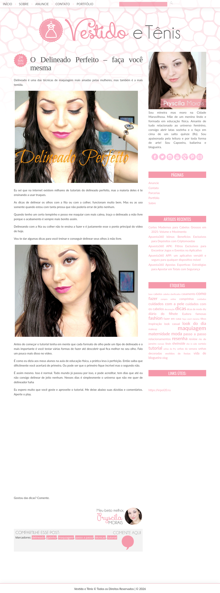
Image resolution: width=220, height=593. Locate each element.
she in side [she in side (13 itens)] (191, 344)
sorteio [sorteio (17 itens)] (202, 343)
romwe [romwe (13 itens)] (161, 344)
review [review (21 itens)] (193, 339)
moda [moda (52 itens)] (176, 333)
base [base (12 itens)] (150, 294)
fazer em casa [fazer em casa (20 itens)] (172, 318)
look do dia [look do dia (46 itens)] (194, 323)
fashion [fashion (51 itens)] (155, 318)
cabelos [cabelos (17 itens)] (157, 294)
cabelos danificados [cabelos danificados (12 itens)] (172, 294)
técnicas (100, 537)
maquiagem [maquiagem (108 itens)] (192, 328)
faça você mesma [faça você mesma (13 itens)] (190, 319)
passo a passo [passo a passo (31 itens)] (194, 334)
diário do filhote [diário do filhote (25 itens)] (163, 314)
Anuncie (42, 4)
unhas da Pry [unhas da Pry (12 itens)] (169, 349)
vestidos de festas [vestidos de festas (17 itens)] (177, 353)
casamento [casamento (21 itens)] (188, 294)
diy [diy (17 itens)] (204, 309)
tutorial (112, 537)
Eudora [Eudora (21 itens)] (186, 313)
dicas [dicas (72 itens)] (180, 308)
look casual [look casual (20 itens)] (172, 323)
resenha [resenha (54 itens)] (180, 338)
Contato (62, 4)
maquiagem (65, 537)
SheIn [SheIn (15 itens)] (168, 343)
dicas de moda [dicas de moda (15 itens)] (194, 309)
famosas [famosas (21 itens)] (201, 313)
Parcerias (154, 193)
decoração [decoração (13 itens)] (170, 309)
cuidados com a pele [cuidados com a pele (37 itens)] (166, 303)
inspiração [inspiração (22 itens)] (155, 323)
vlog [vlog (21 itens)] (165, 357)
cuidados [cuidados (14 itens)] (201, 299)
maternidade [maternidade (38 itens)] (159, 333)
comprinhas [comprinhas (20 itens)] (186, 299)
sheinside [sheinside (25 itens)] (178, 343)
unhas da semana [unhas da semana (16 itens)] (187, 348)
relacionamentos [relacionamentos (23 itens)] (159, 339)
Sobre (23, 4)
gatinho (51, 537)
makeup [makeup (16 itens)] (152, 329)
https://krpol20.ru (159, 390)
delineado (38, 537)
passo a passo (84, 537)
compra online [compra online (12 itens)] (168, 299)
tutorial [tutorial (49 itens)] (155, 348)
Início (7, 4)
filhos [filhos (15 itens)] (203, 318)
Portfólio (85, 4)
